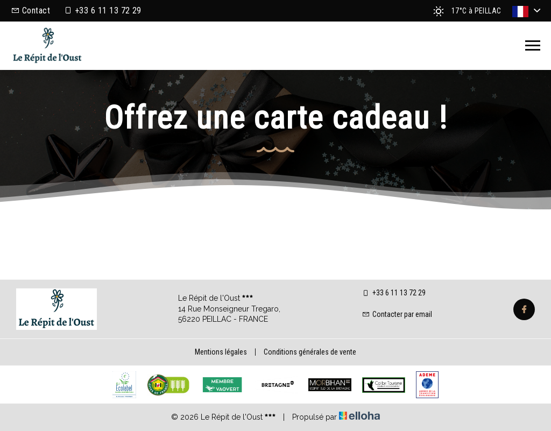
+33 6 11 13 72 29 (394, 292)
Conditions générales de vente (310, 352)
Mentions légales (221, 352)
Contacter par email (397, 314)
